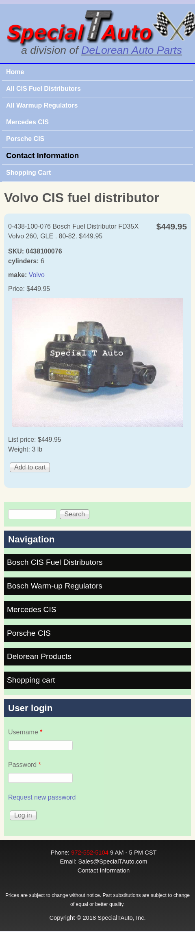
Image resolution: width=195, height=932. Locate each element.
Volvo (37, 274)
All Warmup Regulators (42, 105)
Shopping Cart (28, 172)
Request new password (42, 797)
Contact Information (42, 155)
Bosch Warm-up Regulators (54, 586)
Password (24, 764)
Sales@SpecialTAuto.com (112, 861)
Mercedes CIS (27, 122)
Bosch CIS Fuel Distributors (55, 562)
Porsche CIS (25, 138)
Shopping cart (31, 680)
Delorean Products (39, 656)
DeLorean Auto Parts (131, 50)
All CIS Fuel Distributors (43, 88)
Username (25, 732)
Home (15, 71)
